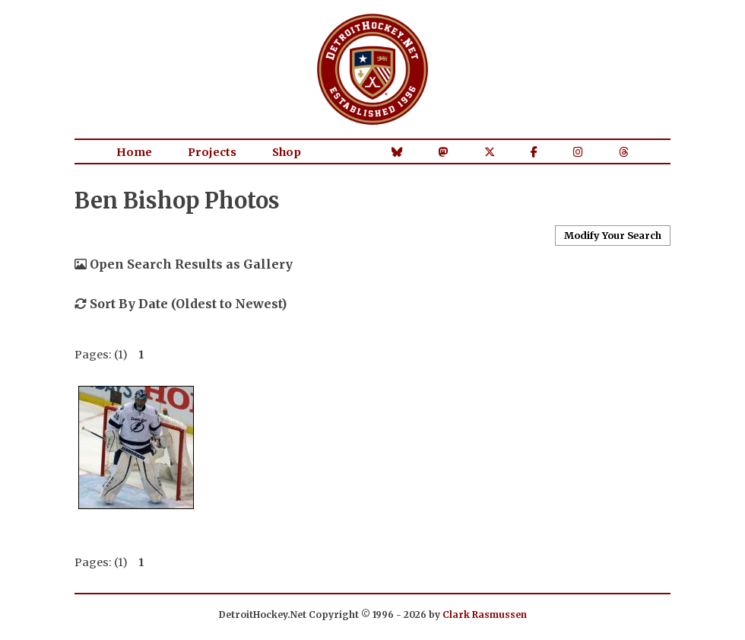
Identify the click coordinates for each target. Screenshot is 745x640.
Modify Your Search (612, 235)
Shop (286, 152)
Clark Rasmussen (484, 614)
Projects (212, 152)
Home (134, 152)
